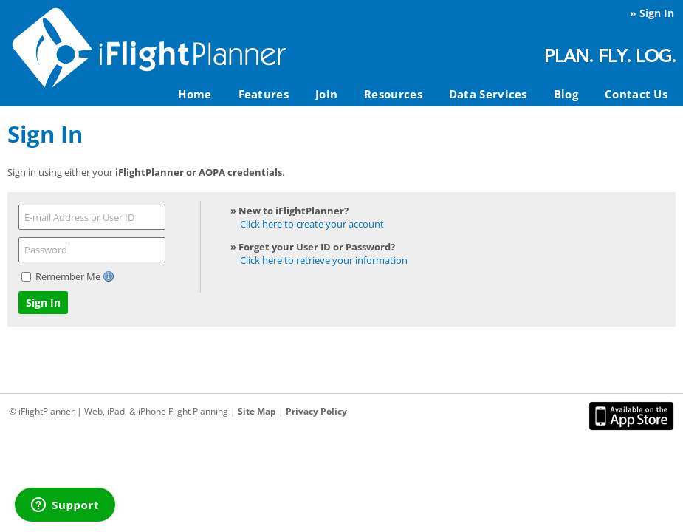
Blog (566, 93)
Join (326, 93)
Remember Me (69, 276)
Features (263, 93)
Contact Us (636, 93)
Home (194, 93)
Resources (393, 93)
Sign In (656, 13)
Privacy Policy (316, 411)
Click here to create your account (312, 224)
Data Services (488, 93)
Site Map (257, 411)
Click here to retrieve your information (324, 260)
